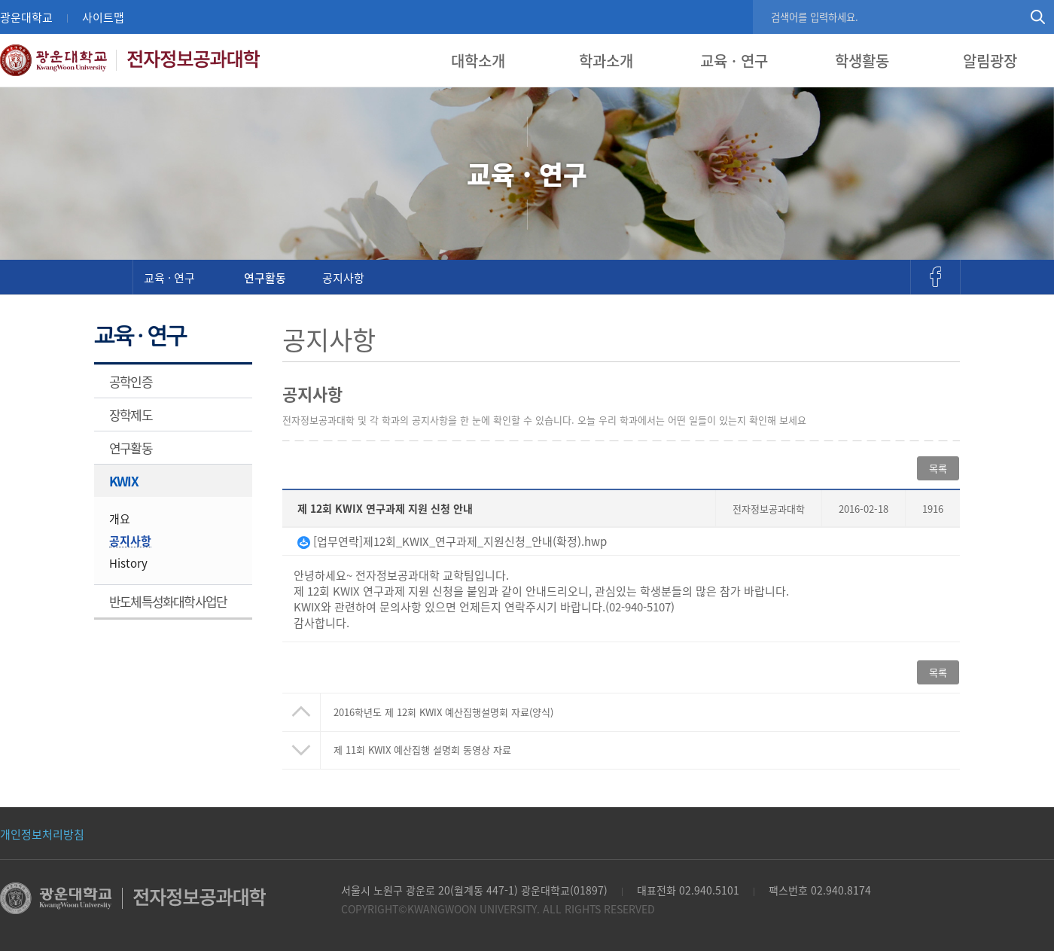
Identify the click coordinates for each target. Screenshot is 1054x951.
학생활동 (862, 61)
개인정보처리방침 (42, 834)
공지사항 (343, 277)
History (128, 562)
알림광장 (990, 61)
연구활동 (265, 277)
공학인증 (130, 381)
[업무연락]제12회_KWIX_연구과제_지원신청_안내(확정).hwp (452, 541)
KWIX (123, 480)
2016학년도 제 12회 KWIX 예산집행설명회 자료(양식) (443, 712)
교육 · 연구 (734, 61)
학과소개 (606, 61)
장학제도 (130, 414)
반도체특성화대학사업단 (168, 601)
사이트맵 (103, 17)
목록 (938, 468)
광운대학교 (26, 17)
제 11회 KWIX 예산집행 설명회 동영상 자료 (422, 749)
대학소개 (478, 61)
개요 (119, 518)
